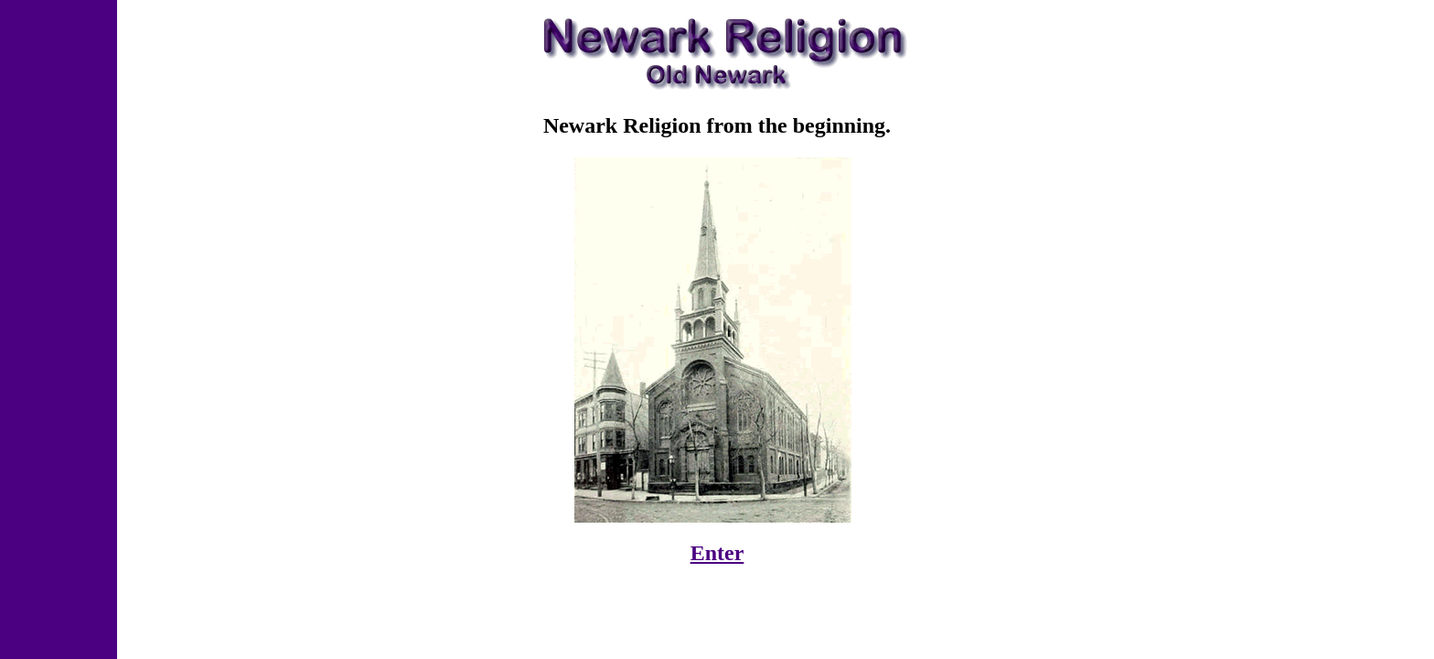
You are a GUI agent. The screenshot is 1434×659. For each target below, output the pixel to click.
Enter (717, 553)
